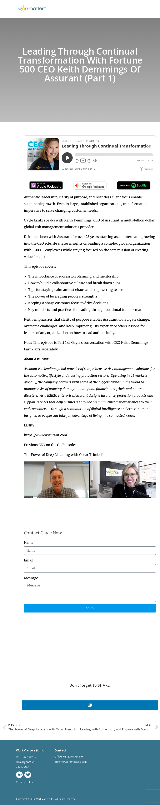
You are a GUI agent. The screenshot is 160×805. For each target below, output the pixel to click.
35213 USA (22, 767)
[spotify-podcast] (133, 188)
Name (28, 542)
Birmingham (23, 762)
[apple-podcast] (46, 188)
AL (34, 762)
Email (28, 560)
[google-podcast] (90, 188)
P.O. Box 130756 (26, 757)
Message (31, 578)
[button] (90, 705)
